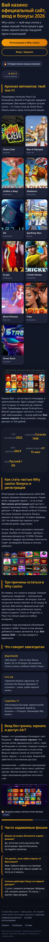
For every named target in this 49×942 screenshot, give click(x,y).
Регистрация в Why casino (24, 42)
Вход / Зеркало (24, 51)
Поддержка (17, 925)
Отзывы (28, 925)
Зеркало (5, 925)
